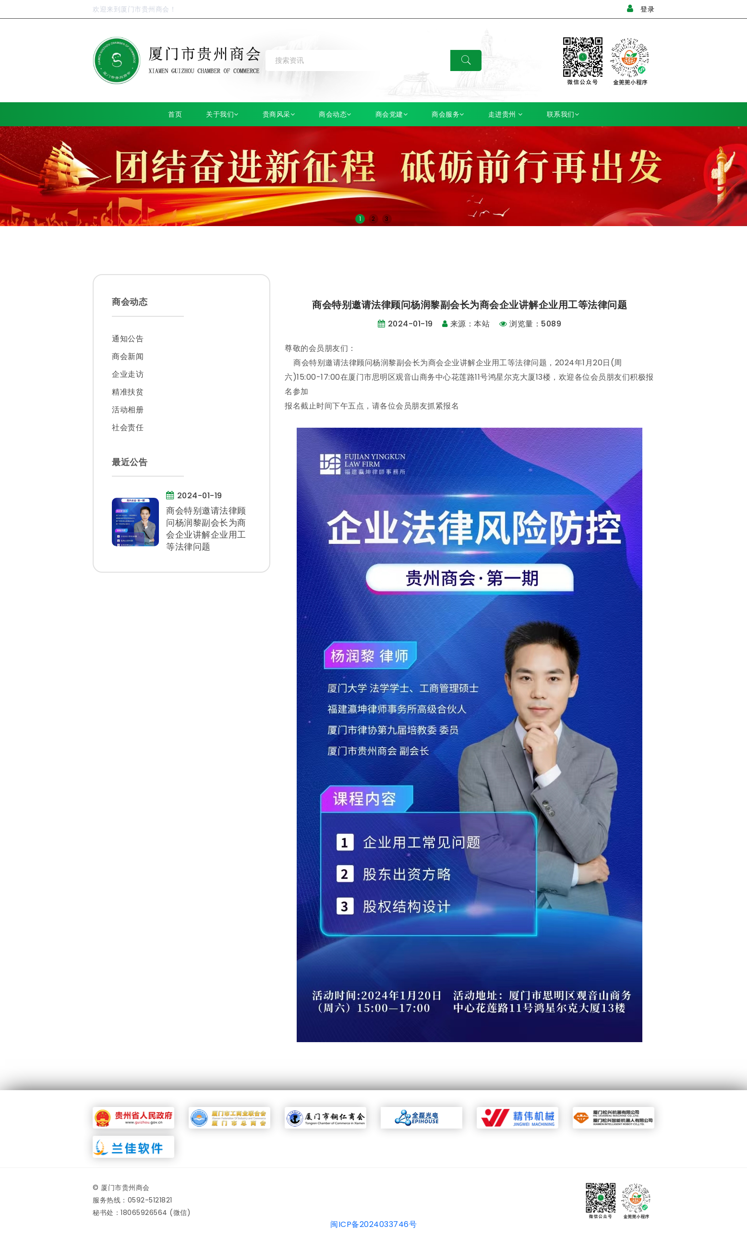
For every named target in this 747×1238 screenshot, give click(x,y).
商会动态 (335, 114)
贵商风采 (279, 114)
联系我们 (563, 114)
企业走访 (128, 374)
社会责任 (128, 427)
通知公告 (128, 338)
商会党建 (391, 114)
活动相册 (128, 409)
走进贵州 (505, 114)
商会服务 (448, 114)
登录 (641, 9)
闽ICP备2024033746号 (373, 1224)
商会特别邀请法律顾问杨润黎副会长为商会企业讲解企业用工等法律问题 (206, 529)
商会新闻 (128, 356)
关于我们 (222, 114)
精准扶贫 (128, 391)
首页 (175, 114)
